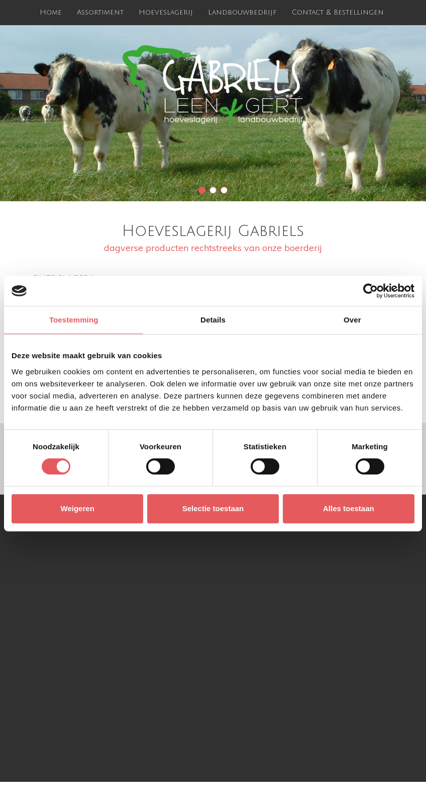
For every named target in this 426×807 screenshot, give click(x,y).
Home (51, 12)
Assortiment (100, 12)
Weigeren (77, 508)
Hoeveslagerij (166, 12)
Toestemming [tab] (73, 319)
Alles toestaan (348, 508)
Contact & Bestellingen (338, 12)
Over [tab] (352, 319)
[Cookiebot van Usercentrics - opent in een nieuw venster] (370, 290)
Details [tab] (213, 319)
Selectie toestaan (213, 508)
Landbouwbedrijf (242, 12)
